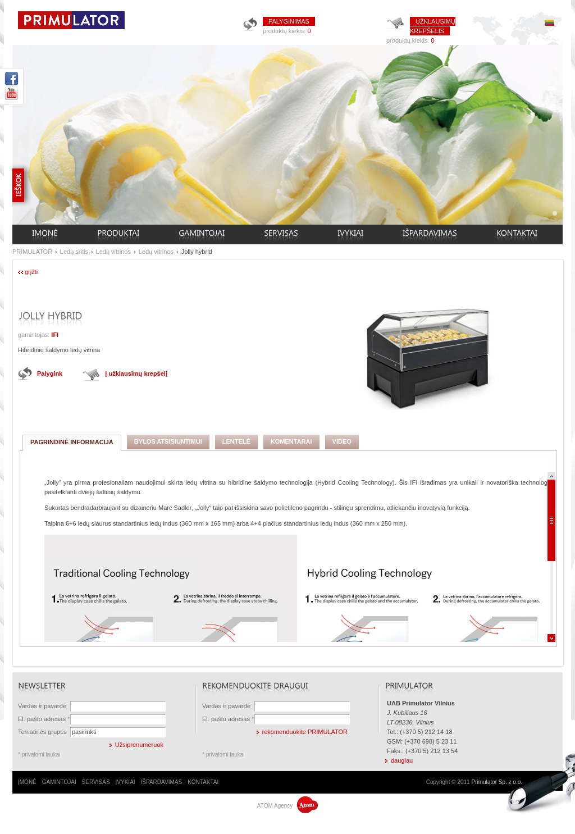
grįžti (31, 271)
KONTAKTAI (203, 782)
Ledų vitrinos (113, 251)
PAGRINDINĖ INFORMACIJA (71, 442)
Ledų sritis (74, 251)
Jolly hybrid (196, 251)
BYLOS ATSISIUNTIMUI (168, 441)
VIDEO (342, 441)
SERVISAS (96, 782)
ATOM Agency (287, 806)
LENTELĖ (236, 441)
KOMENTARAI (291, 441)
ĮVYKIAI (125, 782)
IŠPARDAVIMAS (161, 782)
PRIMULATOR (32, 251)
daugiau (402, 760)
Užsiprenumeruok (139, 744)
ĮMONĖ (27, 782)
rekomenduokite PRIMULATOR (305, 731)
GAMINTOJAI (59, 782)
